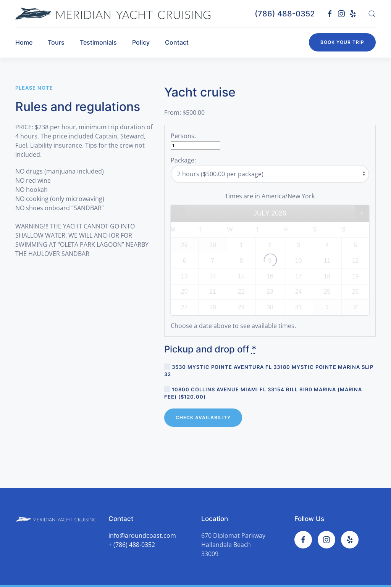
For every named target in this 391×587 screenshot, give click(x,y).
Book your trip (342, 42)
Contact (177, 42)
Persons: (183, 136)
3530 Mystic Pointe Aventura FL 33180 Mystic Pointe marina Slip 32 (268, 370)
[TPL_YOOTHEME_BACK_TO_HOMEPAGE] (113, 13)
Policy (141, 42)
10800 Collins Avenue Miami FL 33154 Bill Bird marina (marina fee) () (263, 393)
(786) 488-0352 (285, 13)
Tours (56, 42)
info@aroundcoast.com (142, 535)
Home (23, 42)
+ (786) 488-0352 (131, 544)
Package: (183, 160)
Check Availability (203, 417)
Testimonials (98, 42)
